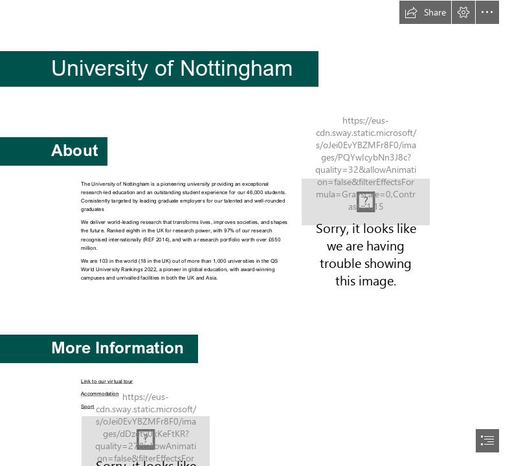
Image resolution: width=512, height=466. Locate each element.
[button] (425, 12)
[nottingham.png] (365, 202)
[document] (256, 233)
